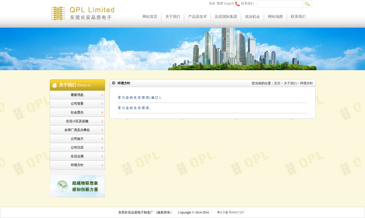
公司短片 (77, 139)
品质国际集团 (226, 17)
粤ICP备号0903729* (230, 212)
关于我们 (172, 17)
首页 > (278, 83)
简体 (212, 3)
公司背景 (77, 104)
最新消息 (77, 95)
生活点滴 (77, 156)
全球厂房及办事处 (77, 130)
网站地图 (275, 17)
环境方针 (77, 165)
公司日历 (77, 147)
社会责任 (77, 112)
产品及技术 (197, 17)
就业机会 (252, 17)
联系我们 (244, 3)
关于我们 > (291, 83)
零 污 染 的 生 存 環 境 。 (135, 108)
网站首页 (149, 17)
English (229, 3)
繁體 (220, 3)
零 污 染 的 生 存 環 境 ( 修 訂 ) (139, 97)
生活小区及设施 (77, 121)
